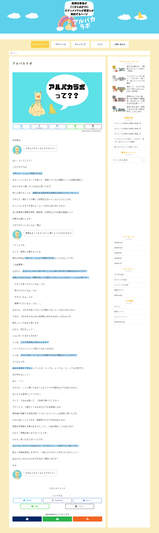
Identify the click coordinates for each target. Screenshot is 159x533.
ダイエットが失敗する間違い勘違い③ (127, 123)
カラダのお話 (119, 274)
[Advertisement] (129, 200)
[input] (129, 160)
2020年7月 (118, 263)
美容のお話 (118, 295)
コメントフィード (120, 317)
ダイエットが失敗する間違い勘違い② (127, 128)
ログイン (117, 306)
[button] (143, 160)
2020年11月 (118, 242)
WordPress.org (119, 322)
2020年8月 (118, 258)
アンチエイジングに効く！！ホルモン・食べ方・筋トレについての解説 (129, 140)
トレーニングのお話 (121, 285)
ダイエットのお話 (120, 280)
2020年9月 (118, 253)
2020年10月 (118, 248)
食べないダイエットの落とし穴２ (126, 147)
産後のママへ (119, 290)
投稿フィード (119, 311)
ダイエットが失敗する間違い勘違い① (127, 134)
